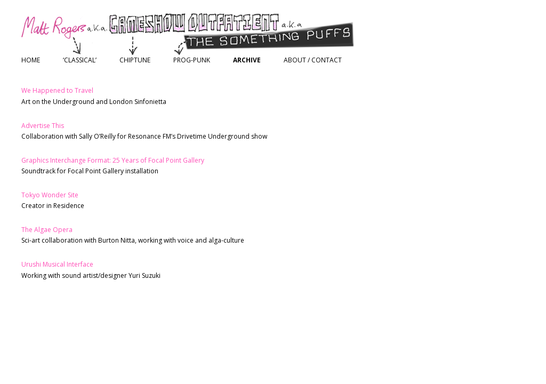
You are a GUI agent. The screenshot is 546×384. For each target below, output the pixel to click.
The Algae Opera (47, 229)
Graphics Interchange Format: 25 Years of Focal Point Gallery (112, 160)
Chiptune (134, 60)
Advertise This (42, 125)
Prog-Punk (191, 60)
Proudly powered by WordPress (69, 325)
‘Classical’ (80, 60)
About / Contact (313, 60)
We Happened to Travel (57, 90)
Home (30, 60)
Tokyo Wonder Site (49, 194)
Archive (247, 60)
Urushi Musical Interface (57, 264)
